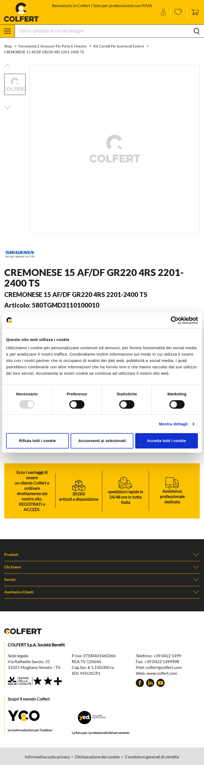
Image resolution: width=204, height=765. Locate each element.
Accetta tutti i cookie (166, 440)
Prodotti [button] (102, 554)
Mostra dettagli (173, 424)
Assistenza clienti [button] (102, 592)
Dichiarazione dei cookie (97, 756)
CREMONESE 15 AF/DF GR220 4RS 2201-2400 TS (44, 52)
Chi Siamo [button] (102, 567)
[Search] (109, 31)
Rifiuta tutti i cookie (37, 440)
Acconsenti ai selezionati (102, 440)
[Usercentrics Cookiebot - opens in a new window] (174, 320)
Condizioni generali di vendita (152, 756)
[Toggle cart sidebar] (193, 12)
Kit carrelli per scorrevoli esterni (119, 46)
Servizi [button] (102, 579)
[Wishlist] (179, 12)
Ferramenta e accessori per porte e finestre (53, 46)
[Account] (164, 12)
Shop (8, 46)
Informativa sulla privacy (47, 756)
